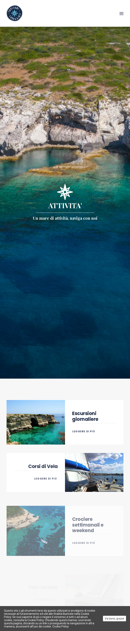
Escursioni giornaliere (85, 411)
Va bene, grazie (114, 618)
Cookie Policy (60, 626)
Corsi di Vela (43, 479)
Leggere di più (84, 426)
